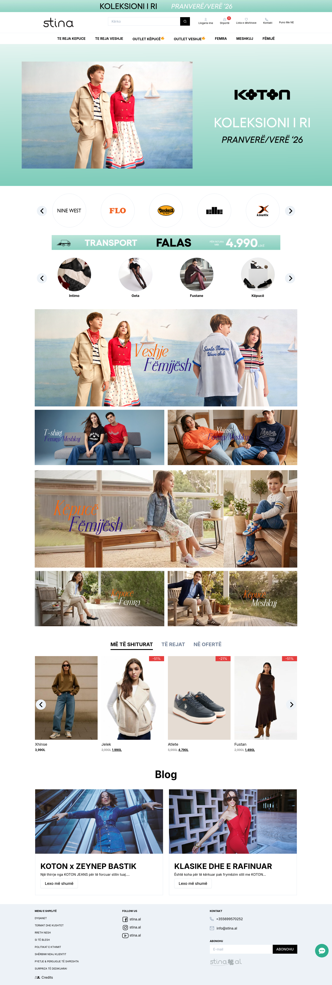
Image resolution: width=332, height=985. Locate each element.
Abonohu (285, 949)
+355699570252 (229, 919)
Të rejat (173, 644)
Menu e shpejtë (46, 911)
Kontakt (267, 21)
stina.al (131, 919)
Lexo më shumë (59, 883)
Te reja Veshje (109, 38)
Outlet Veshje (189, 38)
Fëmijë (269, 38)
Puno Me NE (286, 22)
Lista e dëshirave (246, 21)
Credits (47, 977)
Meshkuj (244, 38)
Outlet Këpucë (148, 38)
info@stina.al (227, 928)
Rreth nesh (43, 932)
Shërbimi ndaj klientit (50, 954)
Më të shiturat (132, 644)
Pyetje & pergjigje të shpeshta (57, 961)
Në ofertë (207, 644)
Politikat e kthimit (48, 947)
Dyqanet (41, 918)
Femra (221, 38)
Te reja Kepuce (71, 38)
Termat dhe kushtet (49, 925)
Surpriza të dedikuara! (51, 968)
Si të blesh (42, 939)
